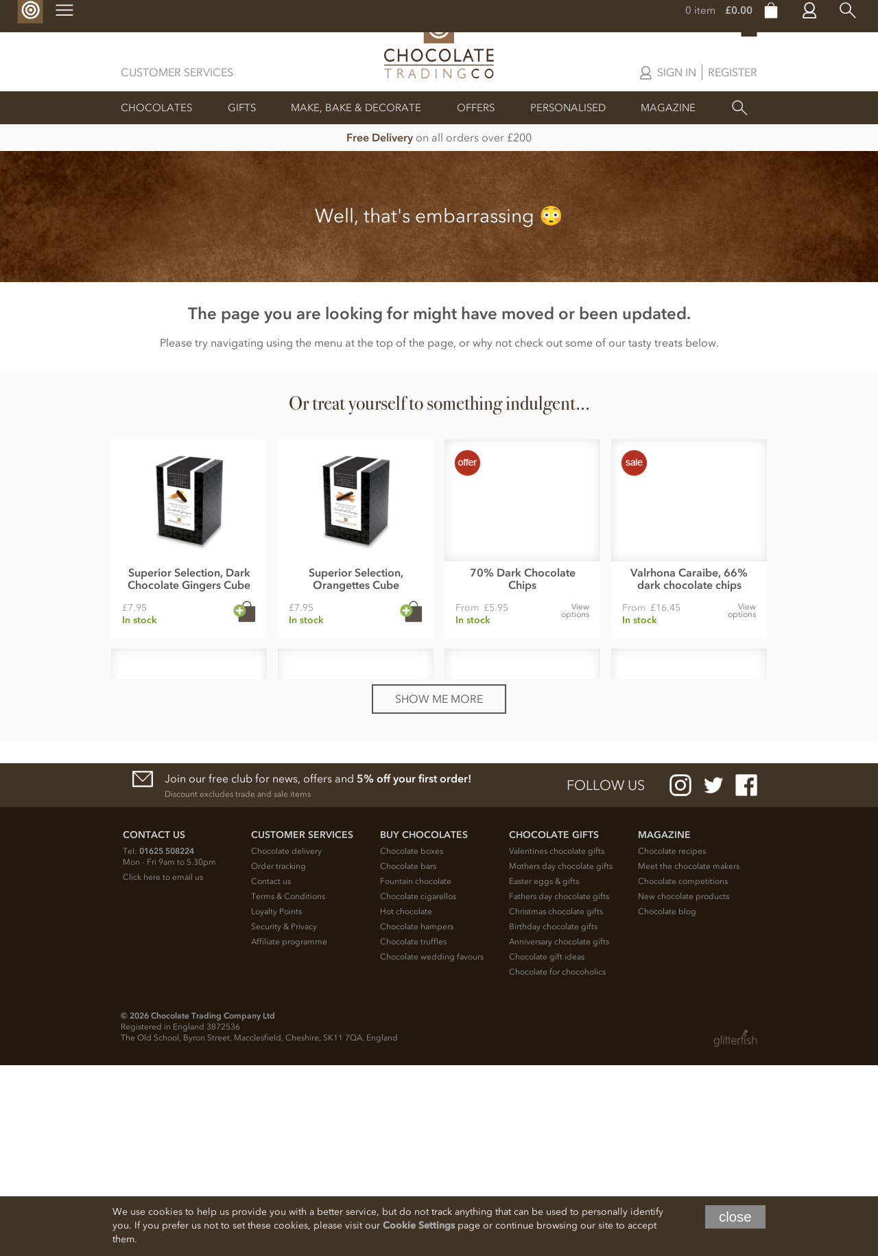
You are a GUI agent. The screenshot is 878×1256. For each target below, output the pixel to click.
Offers (476, 108)
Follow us (606, 976)
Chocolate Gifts (554, 1026)
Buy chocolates (424, 1026)
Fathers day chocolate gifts (559, 1087)
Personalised (568, 108)
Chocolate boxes (411, 1042)
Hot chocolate (406, 1102)
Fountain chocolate (415, 1072)
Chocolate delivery (286, 1042)
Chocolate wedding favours (432, 1147)
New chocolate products (683, 1087)
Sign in (676, 72)
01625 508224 (166, 1042)
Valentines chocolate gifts (556, 1042)
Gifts (242, 108)
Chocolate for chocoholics (557, 1162)
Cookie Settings (419, 1225)
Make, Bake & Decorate (356, 108)
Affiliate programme (289, 1132)
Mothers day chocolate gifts (561, 1057)
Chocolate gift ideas (546, 1147)
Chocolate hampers (416, 1117)
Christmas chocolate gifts (556, 1102)
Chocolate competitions (683, 1072)
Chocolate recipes (672, 1042)
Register (732, 72)
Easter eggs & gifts (544, 1072)
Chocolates (156, 108)
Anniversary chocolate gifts (559, 1132)
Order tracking (278, 1057)
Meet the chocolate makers (688, 1057)
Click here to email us (163, 1068)
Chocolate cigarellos (418, 1087)
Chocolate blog (667, 1102)
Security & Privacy (284, 1117)
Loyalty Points (276, 1102)
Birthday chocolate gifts (553, 1117)
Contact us (271, 1072)
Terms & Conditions (288, 1087)
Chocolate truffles (413, 1132)
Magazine (668, 108)
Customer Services (177, 72)
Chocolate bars (408, 1057)
